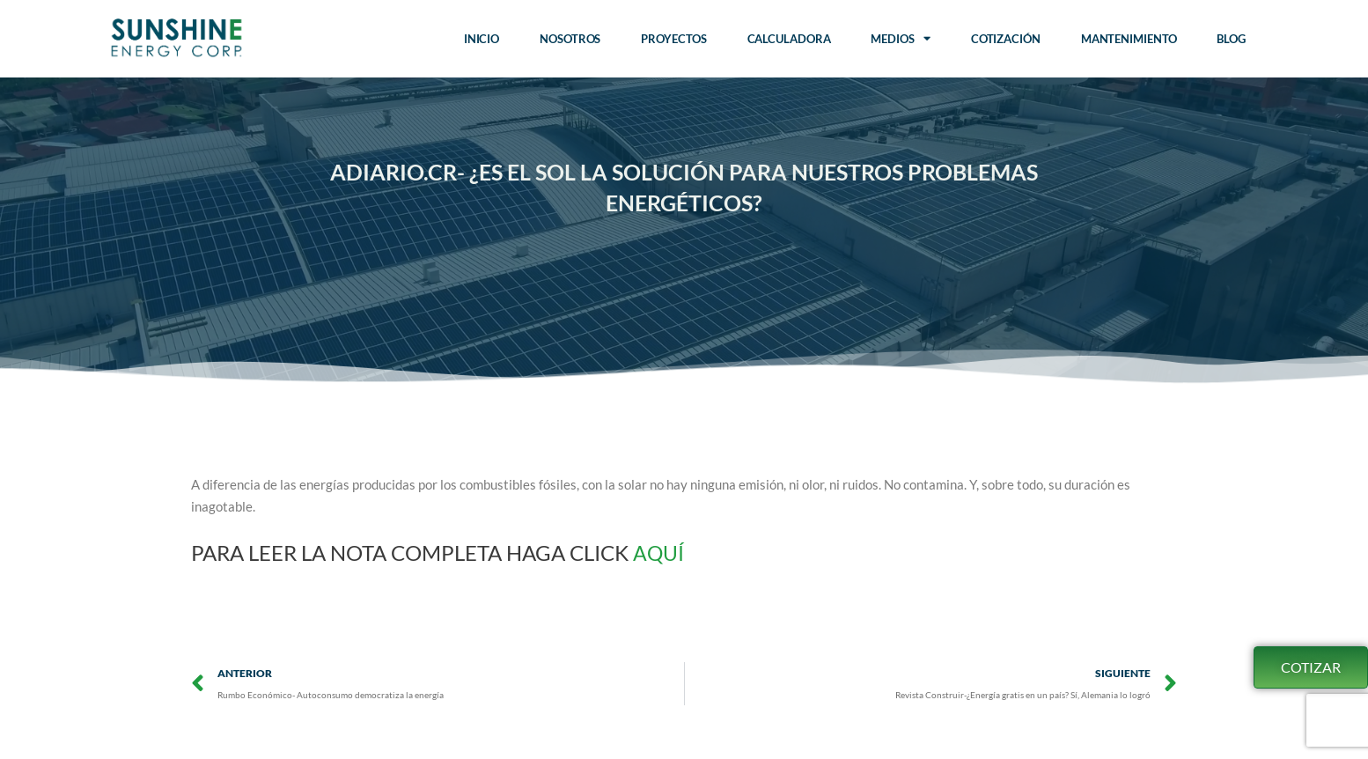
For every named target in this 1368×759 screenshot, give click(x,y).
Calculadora (789, 39)
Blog (1231, 39)
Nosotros (570, 39)
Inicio (481, 39)
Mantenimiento (1129, 39)
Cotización (1006, 39)
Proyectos (673, 39)
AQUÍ (661, 552)
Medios (900, 38)
